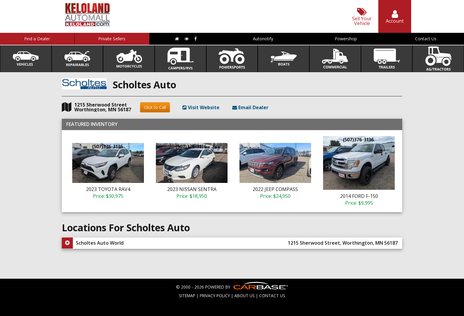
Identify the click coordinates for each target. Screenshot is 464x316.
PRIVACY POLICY (215, 295)
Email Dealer (250, 107)
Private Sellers (111, 38)
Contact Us (426, 38)
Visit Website (200, 107)
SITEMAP (187, 295)
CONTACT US (272, 295)
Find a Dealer (37, 38)
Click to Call (155, 107)
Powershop (346, 38)
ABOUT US (244, 295)
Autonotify (263, 38)
